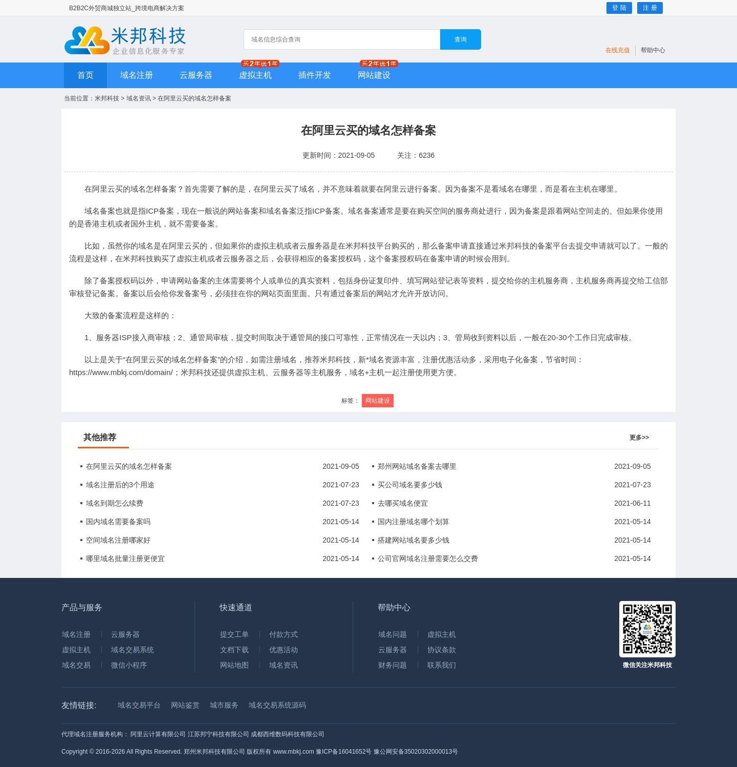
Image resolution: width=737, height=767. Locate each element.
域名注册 (136, 75)
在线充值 (617, 50)
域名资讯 (138, 98)
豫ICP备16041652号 (344, 751)
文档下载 (234, 649)
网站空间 (578, 210)
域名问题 (392, 634)
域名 (138, 188)
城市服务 (224, 705)
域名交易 (76, 665)
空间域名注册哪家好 (118, 540)
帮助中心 (653, 50)
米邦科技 (107, 98)
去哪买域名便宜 (403, 503)
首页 (85, 75)
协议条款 (441, 649)
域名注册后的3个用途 (120, 485)
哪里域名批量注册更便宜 (125, 558)
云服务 (284, 372)
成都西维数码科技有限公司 (287, 734)
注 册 (650, 7)
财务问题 (392, 665)
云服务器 (196, 75)
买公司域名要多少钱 (410, 485)
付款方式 (283, 634)
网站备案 (243, 210)
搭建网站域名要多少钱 (413, 540)
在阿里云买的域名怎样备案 (129, 466)
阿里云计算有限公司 (158, 734)
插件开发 (314, 75)
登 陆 (619, 7)
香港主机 (99, 223)
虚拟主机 (255, 75)
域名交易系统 (132, 649)
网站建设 (374, 75)
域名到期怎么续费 (114, 503)
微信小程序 (129, 665)
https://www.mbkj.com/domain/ (121, 372)
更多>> (639, 437)
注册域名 (281, 359)
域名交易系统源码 (277, 705)
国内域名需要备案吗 (118, 521)
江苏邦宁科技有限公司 (218, 734)
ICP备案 (160, 210)
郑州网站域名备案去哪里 (417, 466)
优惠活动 (283, 649)
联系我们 (441, 665)
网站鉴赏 (185, 705)
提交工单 (234, 634)
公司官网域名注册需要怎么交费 (428, 558)
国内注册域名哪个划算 (413, 521)
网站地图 (234, 665)
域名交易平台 (139, 705)
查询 (460, 39)
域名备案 (281, 210)
